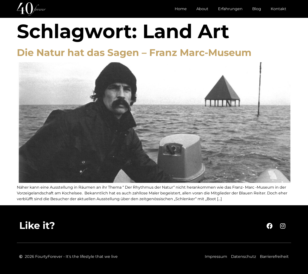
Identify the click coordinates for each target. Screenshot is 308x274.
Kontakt (278, 9)
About (202, 9)
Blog (256, 9)
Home (181, 9)
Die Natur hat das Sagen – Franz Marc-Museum (134, 52)
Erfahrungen (230, 9)
